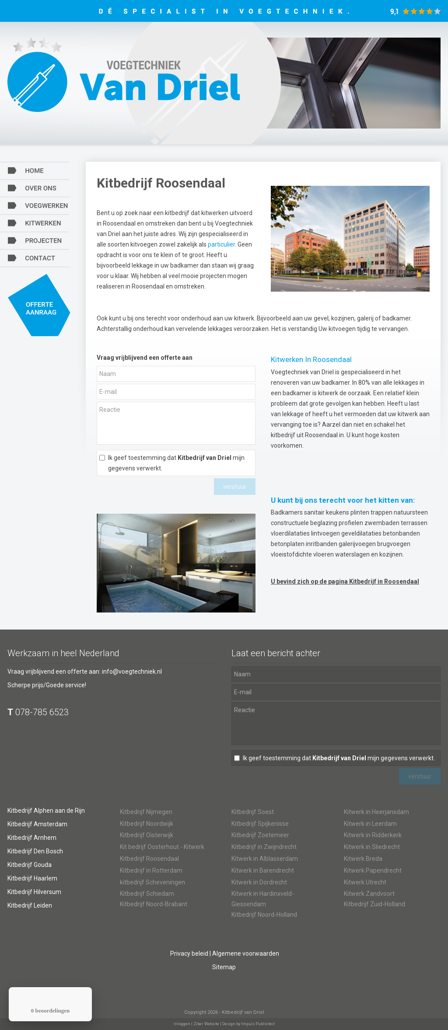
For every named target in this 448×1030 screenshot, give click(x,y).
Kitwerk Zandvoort (369, 893)
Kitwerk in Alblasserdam (264, 858)
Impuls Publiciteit (258, 1024)
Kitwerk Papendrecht (373, 870)
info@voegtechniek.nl (132, 671)
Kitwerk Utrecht (365, 882)
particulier (221, 244)
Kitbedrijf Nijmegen (146, 811)
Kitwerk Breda (363, 858)
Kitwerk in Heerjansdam (376, 811)
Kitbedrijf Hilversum (34, 891)
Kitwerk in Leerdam (370, 823)
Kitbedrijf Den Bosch (35, 851)
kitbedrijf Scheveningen (152, 882)
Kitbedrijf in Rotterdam (151, 870)
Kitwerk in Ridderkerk (373, 835)
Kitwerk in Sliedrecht (372, 846)
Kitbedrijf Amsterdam (37, 824)
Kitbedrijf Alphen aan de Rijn (46, 810)
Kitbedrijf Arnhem (31, 837)
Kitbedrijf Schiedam (147, 893)
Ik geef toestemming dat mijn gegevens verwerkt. (176, 463)
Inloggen (182, 1024)
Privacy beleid (189, 953)
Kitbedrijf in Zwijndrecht (264, 846)
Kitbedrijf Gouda (29, 864)
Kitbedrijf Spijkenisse (260, 823)
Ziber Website (206, 1024)
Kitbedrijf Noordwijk (146, 823)
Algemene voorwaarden (245, 953)
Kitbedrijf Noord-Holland (264, 914)
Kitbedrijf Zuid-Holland (374, 904)
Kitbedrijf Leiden (29, 905)
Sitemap (224, 967)
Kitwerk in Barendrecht (262, 870)
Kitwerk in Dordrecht (259, 882)
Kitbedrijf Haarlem (32, 878)
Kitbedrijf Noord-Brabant (153, 904)
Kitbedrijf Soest (252, 811)
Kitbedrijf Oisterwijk (146, 835)
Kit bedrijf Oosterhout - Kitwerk (162, 846)
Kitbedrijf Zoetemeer (260, 835)
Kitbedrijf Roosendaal (149, 858)
